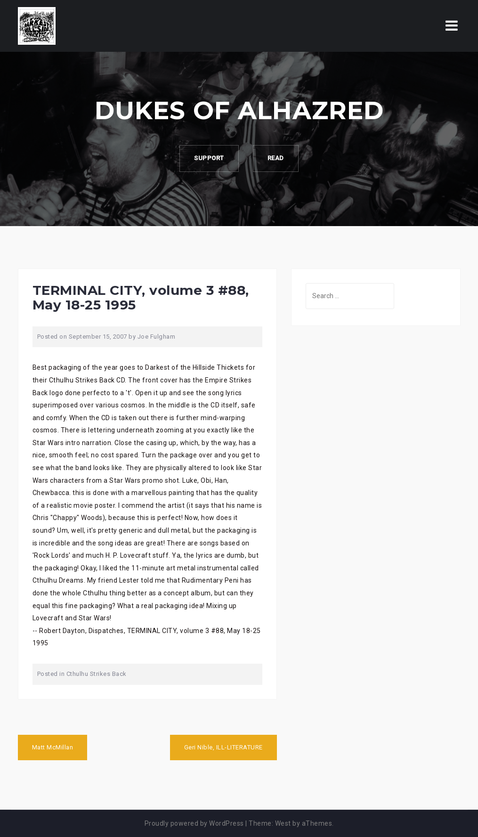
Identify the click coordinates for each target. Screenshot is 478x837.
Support (209, 158)
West (283, 823)
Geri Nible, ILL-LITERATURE (223, 747)
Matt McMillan (52, 747)
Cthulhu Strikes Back (96, 673)
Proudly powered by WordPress (194, 823)
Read (275, 158)
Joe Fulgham (157, 336)
